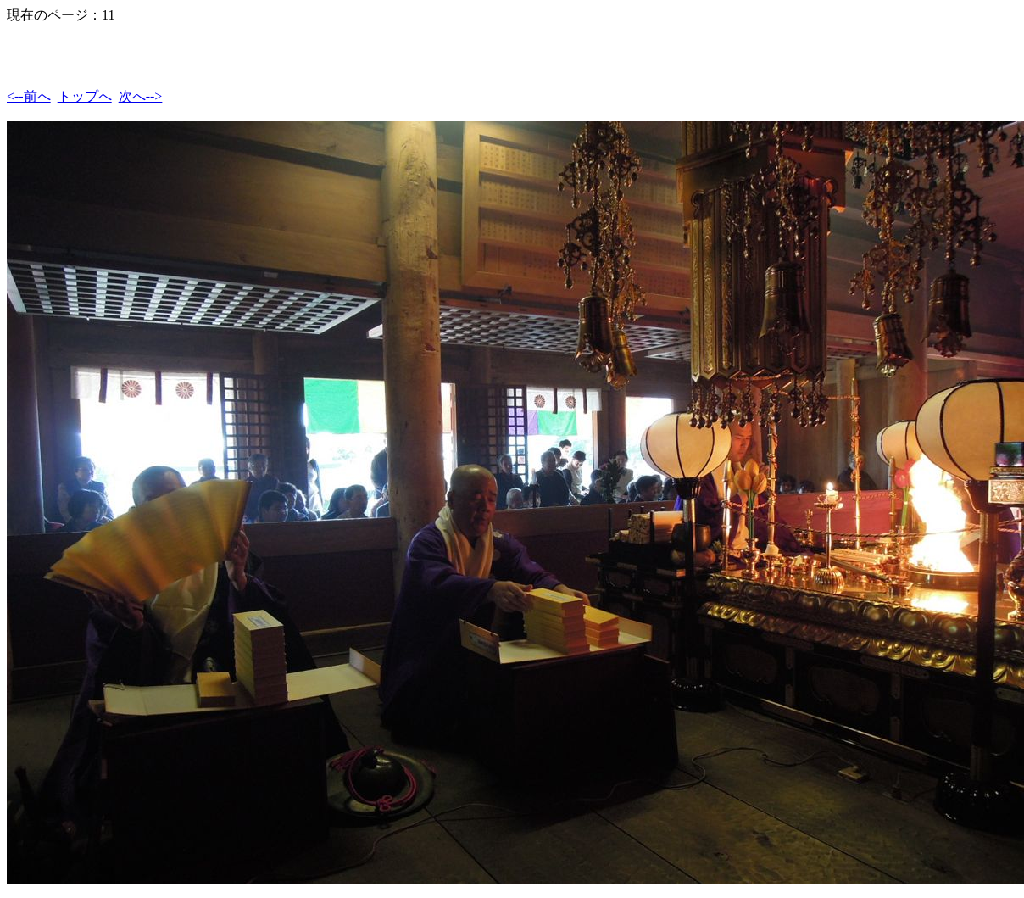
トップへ (85, 96)
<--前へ (29, 96)
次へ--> (141, 96)
